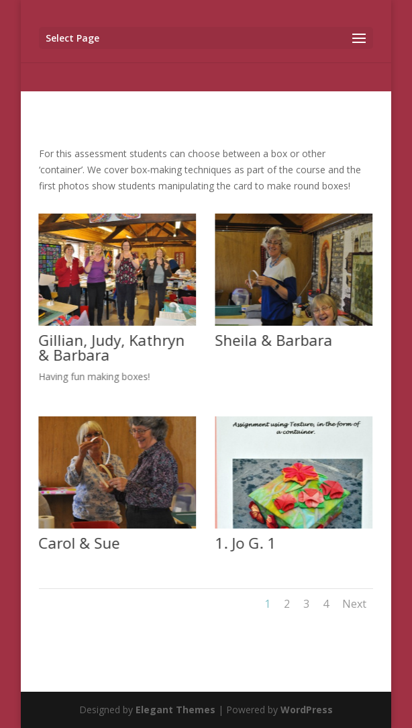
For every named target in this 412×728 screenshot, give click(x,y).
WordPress (306, 709)
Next (354, 603)
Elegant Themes (175, 709)
